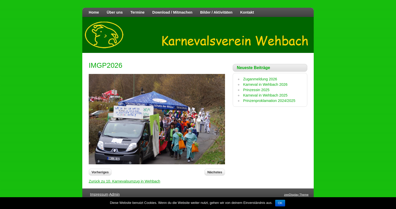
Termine (137, 12)
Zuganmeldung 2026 (260, 79)
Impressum (99, 194)
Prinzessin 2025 (256, 90)
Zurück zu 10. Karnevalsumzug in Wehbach (124, 181)
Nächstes (214, 172)
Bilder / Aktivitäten (216, 12)
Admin (114, 194)
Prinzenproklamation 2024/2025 (269, 101)
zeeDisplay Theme (296, 194)
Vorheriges (100, 172)
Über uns (115, 12)
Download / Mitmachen (172, 12)
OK (280, 203)
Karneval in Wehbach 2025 (265, 95)
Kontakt (247, 12)
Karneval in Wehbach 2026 (265, 84)
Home (94, 12)
